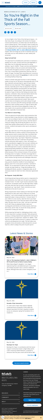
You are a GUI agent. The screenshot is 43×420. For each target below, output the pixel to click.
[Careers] (25, 2)
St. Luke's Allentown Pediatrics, (29, 50)
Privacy (5, 408)
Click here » (28, 418)
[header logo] (7, 2)
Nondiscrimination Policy (6, 411)
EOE (2, 408)
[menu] (3, 2)
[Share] (15, 32)
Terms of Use (10, 410)
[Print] (5, 32)
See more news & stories (21, 363)
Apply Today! (32, 400)
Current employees (32, 405)
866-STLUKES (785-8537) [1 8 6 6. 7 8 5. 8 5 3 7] (10, 379)
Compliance (14, 411)
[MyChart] (33, 2)
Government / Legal (5, 413)
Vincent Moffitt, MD (13, 50)
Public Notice (4, 410)
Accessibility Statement (12, 408)
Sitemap (11, 413)
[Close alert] (41, 418)
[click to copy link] (12, 32)
